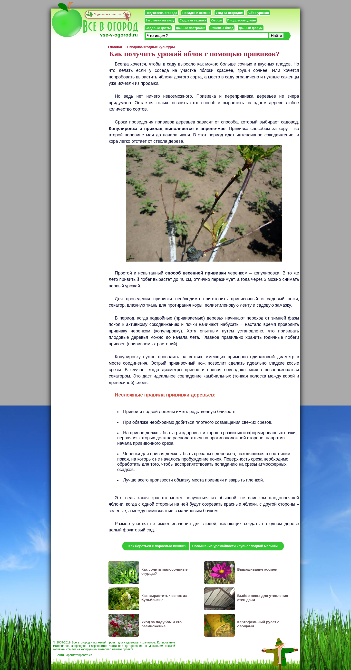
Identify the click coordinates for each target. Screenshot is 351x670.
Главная (115, 47)
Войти (60, 655)
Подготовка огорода (161, 13)
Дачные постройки (190, 28)
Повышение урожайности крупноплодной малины (235, 546)
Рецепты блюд (222, 28)
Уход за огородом (229, 13)
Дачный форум (251, 28)
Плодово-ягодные (241, 20)
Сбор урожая (258, 13)
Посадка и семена (196, 13)
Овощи (216, 20)
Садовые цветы (158, 28)
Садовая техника (192, 20)
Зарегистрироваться (78, 655)
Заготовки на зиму (160, 20)
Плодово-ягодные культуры (151, 47)
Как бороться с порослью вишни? (157, 546)
